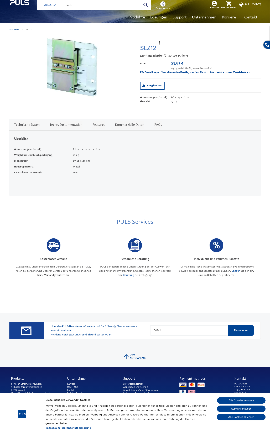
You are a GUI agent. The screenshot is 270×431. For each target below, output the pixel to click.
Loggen (235, 276)
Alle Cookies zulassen (241, 385)
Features (98, 130)
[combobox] (110, 10)
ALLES (64, 10)
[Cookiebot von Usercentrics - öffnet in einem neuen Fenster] (22, 424)
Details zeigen (187, 424)
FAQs (158, 130)
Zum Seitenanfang (135, 361)
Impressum (52, 412)
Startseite (14, 35)
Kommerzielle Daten (129, 130)
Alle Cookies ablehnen (241, 401)
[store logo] (27, 19)
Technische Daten (27, 130)
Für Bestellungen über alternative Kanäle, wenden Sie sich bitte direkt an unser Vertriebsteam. (195, 77)
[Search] (161, 10)
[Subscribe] (241, 335)
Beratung (128, 280)
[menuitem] (228, 23)
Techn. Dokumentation (66, 130)
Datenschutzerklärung (76, 412)
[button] (250, 10)
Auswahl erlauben (241, 393)
